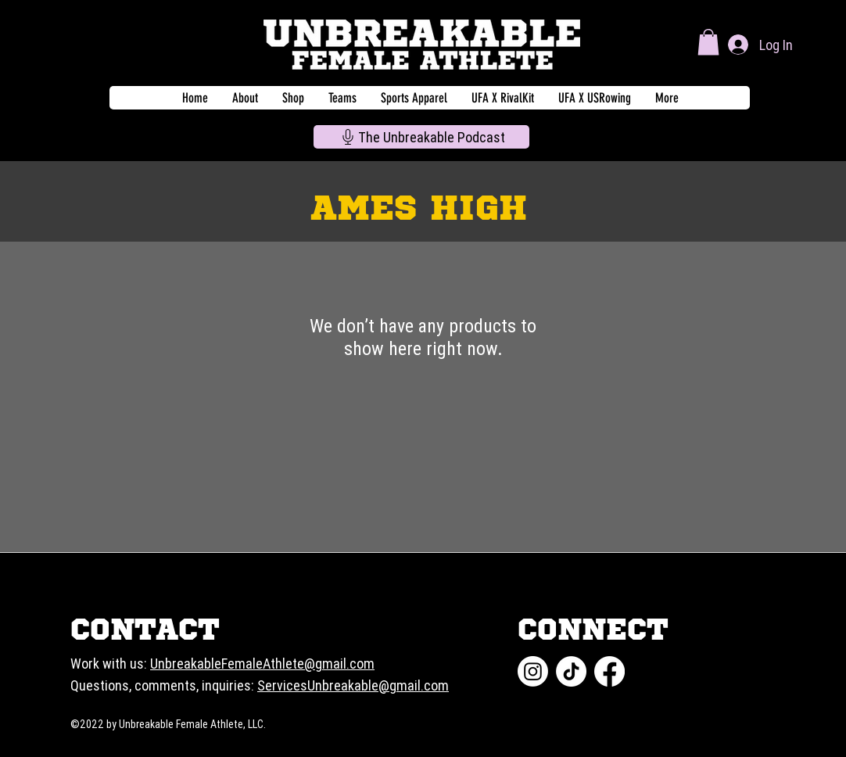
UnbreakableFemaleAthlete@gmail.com (262, 664)
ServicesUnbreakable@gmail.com (353, 685)
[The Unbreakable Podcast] (421, 137)
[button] (708, 42)
